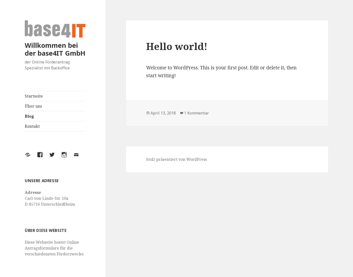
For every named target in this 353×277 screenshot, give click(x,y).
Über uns (33, 106)
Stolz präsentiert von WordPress (176, 159)
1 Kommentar (196, 113)
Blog (29, 116)
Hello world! (176, 46)
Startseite (34, 96)
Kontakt (32, 126)
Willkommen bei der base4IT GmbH (55, 49)
